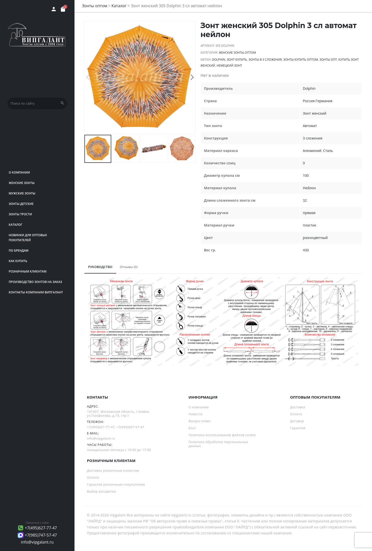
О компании (19, 172)
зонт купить (237, 59)
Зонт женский (314, 113)
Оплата (296, 414)
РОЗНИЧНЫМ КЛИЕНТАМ (27, 271)
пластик (309, 225)
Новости (195, 414)
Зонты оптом (94, 5)
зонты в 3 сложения (265, 59)
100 (306, 175)
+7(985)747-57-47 (41, 535)
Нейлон (309, 187)
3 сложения (312, 138)
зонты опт (328, 59)
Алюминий (312, 150)
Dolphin (218, 59)
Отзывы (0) (129, 267)
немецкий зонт (229, 65)
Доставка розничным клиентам (113, 470)
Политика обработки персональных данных (218, 444)
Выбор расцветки (101, 491)
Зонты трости (20, 214)
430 (306, 250)
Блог (192, 428)
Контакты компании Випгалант (36, 292)
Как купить (18, 261)
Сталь (328, 150)
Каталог (15, 225)
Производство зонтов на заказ (35, 282)
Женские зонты (22, 183)
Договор (297, 421)
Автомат (310, 125)
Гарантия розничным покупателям (116, 484)
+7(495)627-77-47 (41, 528)
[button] (192, 77)
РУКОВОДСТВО (100, 267)
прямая (309, 212)
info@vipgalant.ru (37, 542)
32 (305, 200)
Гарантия (297, 428)
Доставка (297, 407)
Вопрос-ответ (199, 421)
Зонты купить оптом (300, 59)
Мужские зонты (22, 193)
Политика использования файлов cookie (222, 435)
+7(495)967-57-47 (130, 427)
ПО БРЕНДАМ (19, 250)
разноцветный (315, 237)
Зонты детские (21, 204)
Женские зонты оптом (237, 52)
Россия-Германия (318, 100)
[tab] (100, 267)
